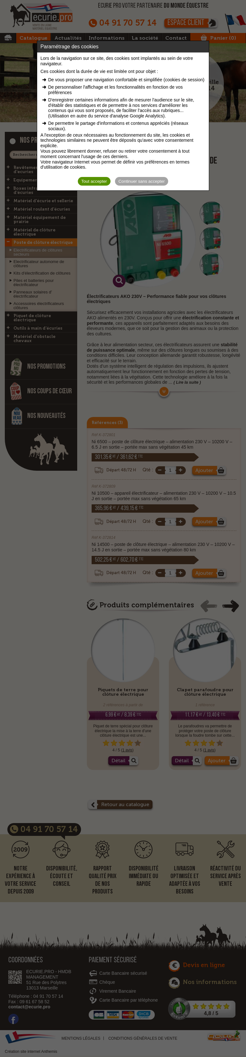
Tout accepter (94, 181)
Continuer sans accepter (142, 181)
